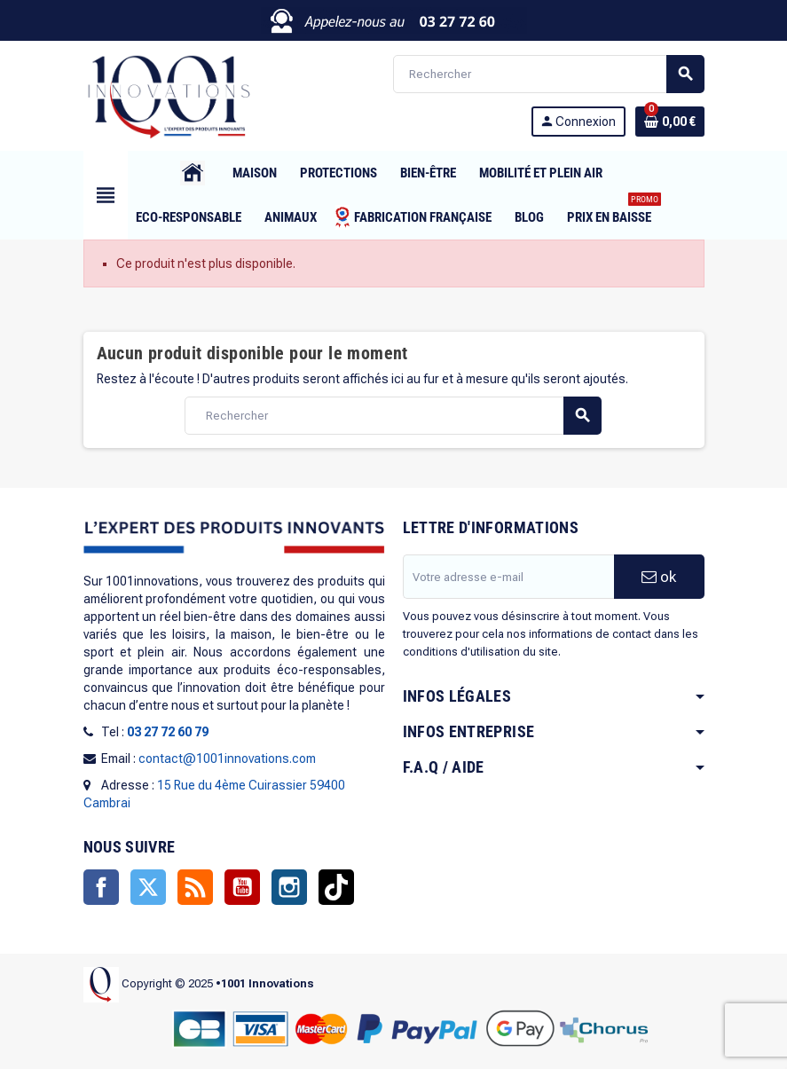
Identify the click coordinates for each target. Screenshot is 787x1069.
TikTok (336, 887)
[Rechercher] (548, 74)
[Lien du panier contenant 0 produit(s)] (669, 121)
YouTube (242, 887)
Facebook (101, 887)
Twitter (148, 887)
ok (658, 577)
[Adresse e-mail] (508, 576)
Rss (195, 887)
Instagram (289, 887)
